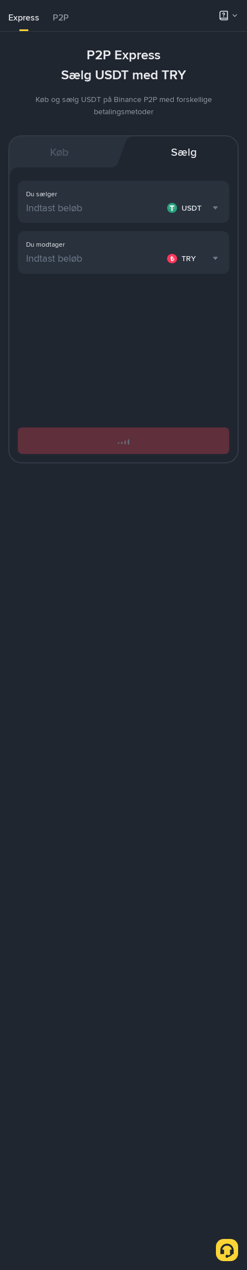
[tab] (23, 17)
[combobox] (194, 258)
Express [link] (23, 17)
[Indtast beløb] (94, 258)
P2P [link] (61, 17)
